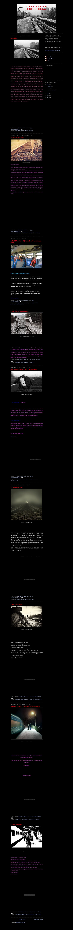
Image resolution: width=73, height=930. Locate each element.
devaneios (31, 232)
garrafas (37, 232)
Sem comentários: (16, 129)
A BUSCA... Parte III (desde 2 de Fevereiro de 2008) (26, 242)
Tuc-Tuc (47, 60)
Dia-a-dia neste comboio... (19, 311)
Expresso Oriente (49, 56)
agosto (49, 86)
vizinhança (31, 362)
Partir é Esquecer (16, 604)
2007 (48, 97)
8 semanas (19, 914)
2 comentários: (15, 301)
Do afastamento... (17, 487)
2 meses (18, 819)
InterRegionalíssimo (50, 58)
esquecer (35, 699)
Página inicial (22, 919)
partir (40, 699)
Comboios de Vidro (17, 138)
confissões (36, 819)
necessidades (14, 480)
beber (30, 699)
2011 (48, 84)
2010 (48, 93)
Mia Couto (31, 599)
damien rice (38, 914)
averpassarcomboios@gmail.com (52, 50)
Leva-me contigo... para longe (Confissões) (25, 706)
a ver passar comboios (22, 130)
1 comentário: (37, 359)
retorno (21, 304)
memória (31, 130)
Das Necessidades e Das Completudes (24, 369)
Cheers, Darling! (16, 824)
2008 (48, 95)
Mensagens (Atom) (20, 922)
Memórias (14, 38)
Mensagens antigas (38, 919)
